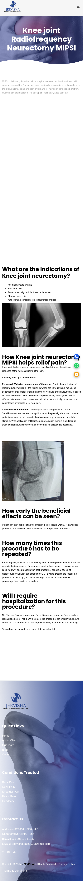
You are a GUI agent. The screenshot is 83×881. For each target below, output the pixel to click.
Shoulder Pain (11, 791)
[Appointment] (66, 374)
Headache (8, 801)
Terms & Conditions (15, 870)
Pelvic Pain (9, 796)
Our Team (8, 745)
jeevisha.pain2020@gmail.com (32, 843)
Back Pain (8, 782)
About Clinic (9, 740)
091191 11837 (25, 838)
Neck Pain (8, 786)
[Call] (66, 357)
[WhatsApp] (66, 365)
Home (5, 735)
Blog (5, 749)
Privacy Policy (66, 864)
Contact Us (9, 754)
